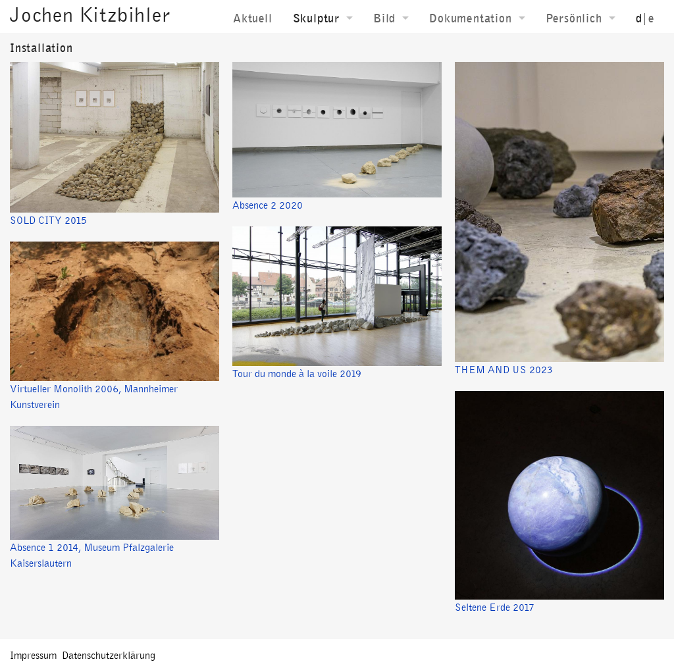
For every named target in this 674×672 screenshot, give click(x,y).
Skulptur (316, 18)
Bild (384, 18)
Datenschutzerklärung (108, 655)
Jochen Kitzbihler (90, 14)
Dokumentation (470, 18)
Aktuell (252, 18)
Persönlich (574, 18)
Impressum (33, 655)
